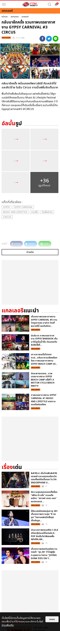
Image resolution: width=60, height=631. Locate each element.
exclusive (15, 16)
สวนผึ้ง (34, 212)
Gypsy (6, 207)
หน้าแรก (5, 16)
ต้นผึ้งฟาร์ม (47, 212)
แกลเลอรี (25, 16)
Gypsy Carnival (23, 207)
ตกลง (52, 619)
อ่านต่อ (30, 252)
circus (7, 217)
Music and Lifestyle (15, 212)
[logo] (30, 4)
